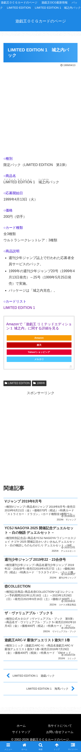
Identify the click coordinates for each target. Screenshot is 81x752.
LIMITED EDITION (17, 383)
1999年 (39, 383)
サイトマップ (21, 732)
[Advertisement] (40, 110)
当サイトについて (60, 725)
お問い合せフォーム (59, 732)
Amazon (39, 338)
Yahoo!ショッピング (39, 352)
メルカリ (39, 359)
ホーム (21, 725)
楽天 (39, 345)
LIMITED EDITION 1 (19, 308)
